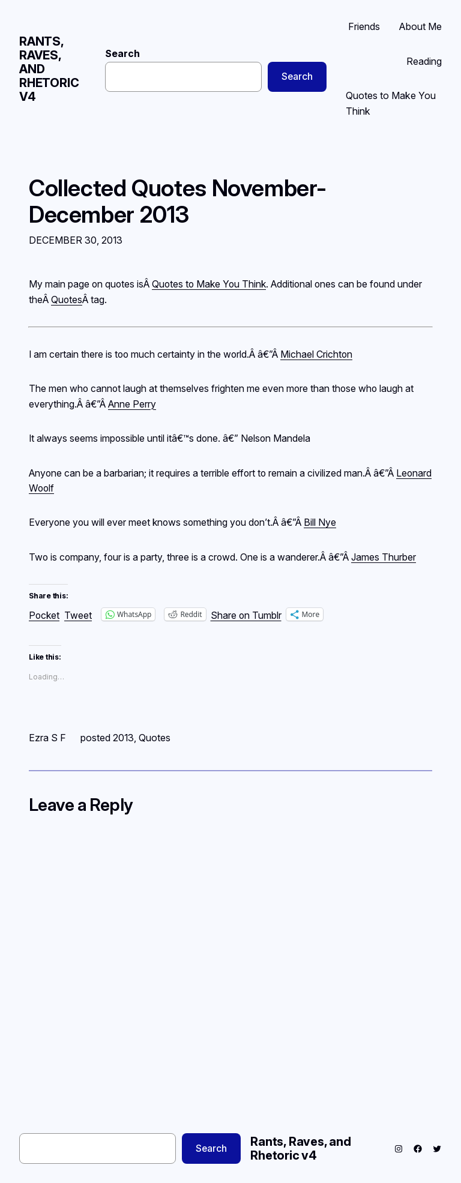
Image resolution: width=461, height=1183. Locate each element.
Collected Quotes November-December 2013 (178, 201)
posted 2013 (107, 738)
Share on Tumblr (246, 614)
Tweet (78, 614)
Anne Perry (132, 404)
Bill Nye (320, 522)
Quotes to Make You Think (209, 284)
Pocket (44, 615)
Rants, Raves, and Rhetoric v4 (300, 1148)
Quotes (66, 300)
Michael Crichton (316, 354)
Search (122, 53)
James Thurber (383, 557)
